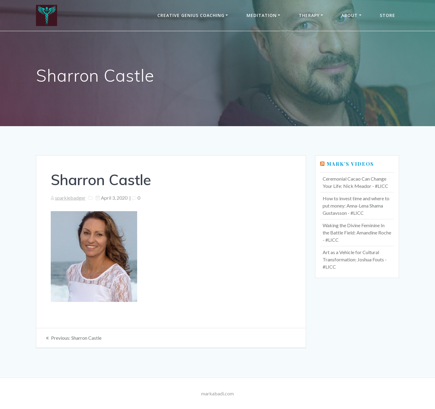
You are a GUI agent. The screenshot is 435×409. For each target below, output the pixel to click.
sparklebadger (70, 198)
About (349, 15)
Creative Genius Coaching (190, 15)
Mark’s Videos (350, 164)
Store (387, 15)
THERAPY (309, 15)
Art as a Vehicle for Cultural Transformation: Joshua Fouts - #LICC (355, 259)
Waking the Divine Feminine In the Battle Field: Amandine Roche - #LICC (357, 232)
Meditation (261, 15)
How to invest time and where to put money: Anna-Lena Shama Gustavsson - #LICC (356, 205)
